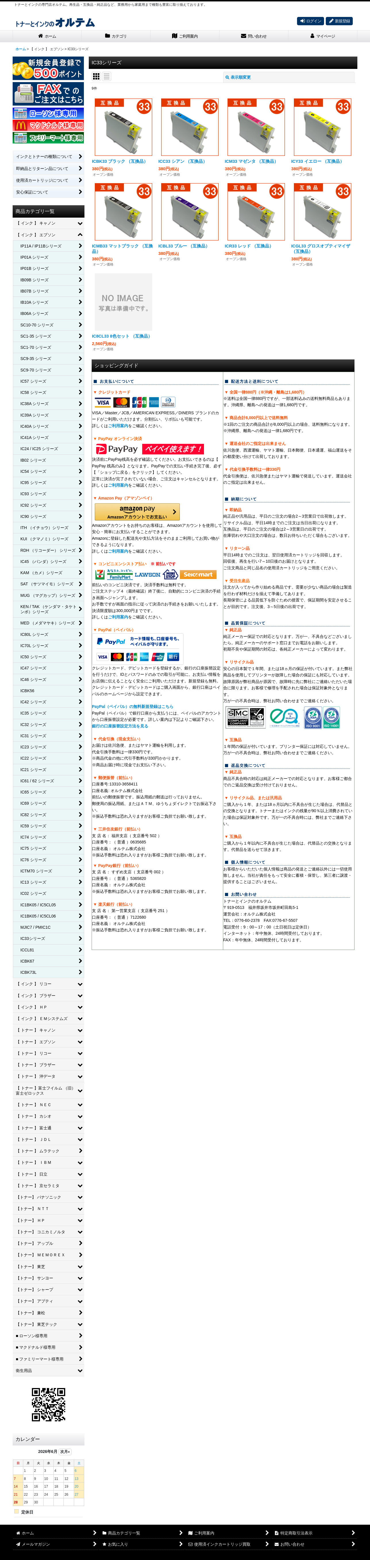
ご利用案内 (118, 425)
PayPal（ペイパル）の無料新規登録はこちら (133, 706)
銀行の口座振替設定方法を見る (120, 726)
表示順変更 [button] (238, 77)
